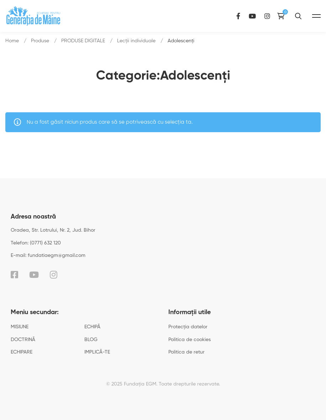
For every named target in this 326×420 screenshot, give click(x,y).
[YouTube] (252, 15)
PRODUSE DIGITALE (83, 40)
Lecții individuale (136, 40)
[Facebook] (238, 15)
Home (12, 40)
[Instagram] (267, 15)
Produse (40, 40)
